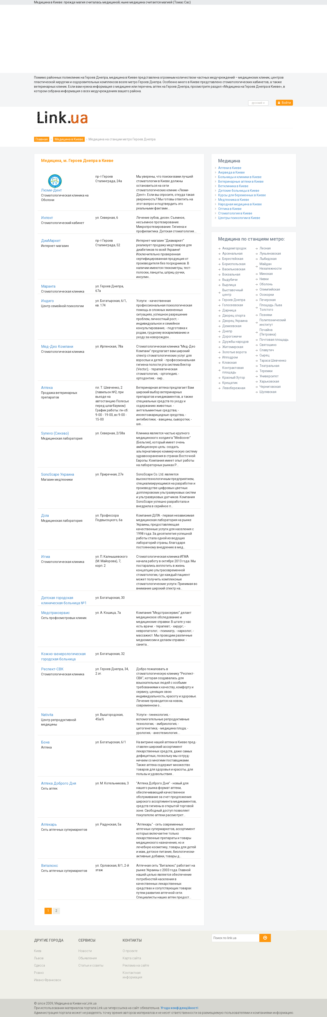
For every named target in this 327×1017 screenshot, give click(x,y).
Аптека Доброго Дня (58, 783)
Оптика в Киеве (230, 209)
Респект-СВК (52, 669)
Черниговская (270, 386)
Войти (284, 102)
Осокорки (267, 294)
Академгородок (234, 248)
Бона (45, 742)
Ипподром (230, 357)
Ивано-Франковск (47, 980)
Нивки (264, 279)
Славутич (267, 350)
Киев (37, 951)
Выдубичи (230, 279)
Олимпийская (270, 289)
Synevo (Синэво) (55, 433)
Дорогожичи (232, 336)
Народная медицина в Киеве (240, 204)
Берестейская (232, 259)
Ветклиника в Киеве (233, 186)
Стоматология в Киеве (235, 213)
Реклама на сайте (136, 965)
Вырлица (229, 285)
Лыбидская (268, 259)
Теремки (266, 371)
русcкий (258, 102)
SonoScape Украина (57, 474)
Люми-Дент (51, 190)
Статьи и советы (90, 965)
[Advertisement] (163, 39)
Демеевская (231, 326)
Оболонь (266, 284)
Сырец (265, 355)
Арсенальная (232, 253)
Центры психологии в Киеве (239, 218)
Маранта (48, 286)
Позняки (266, 315)
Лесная (265, 248)
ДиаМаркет (51, 241)
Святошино (268, 345)
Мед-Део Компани (57, 346)
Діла (45, 515)
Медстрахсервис (55, 613)
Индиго (47, 301)
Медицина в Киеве (69, 139)
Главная (42, 139)
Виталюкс (49, 865)
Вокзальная (231, 274)
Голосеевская (232, 305)
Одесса (39, 965)
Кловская (229, 362)
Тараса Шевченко (273, 360)
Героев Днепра (233, 300)
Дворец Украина (235, 321)
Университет (269, 376)
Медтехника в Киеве (233, 199)
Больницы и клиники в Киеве (240, 177)
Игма (45, 557)
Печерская (268, 300)
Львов (39, 958)
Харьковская (269, 381)
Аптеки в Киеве (229, 168)
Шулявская (268, 392)
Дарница (229, 310)
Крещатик (230, 383)
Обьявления (87, 958)
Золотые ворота (234, 352)
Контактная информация (132, 975)
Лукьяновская (270, 253)
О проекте (130, 951)
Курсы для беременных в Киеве (242, 195)
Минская (266, 274)
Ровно (39, 973)
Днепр (227, 331)
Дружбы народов (235, 341)
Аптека (47, 387)
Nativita (47, 715)
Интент (47, 218)
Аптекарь (49, 824)
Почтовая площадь (274, 339)
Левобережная (233, 388)
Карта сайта (132, 958)
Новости (85, 951)
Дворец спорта (233, 315)
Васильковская (233, 269)
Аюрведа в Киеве (231, 172)
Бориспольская (233, 264)
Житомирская (232, 347)
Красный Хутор (233, 377)
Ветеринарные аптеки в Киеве (241, 181)
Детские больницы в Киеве (238, 190)
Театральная (269, 366)
